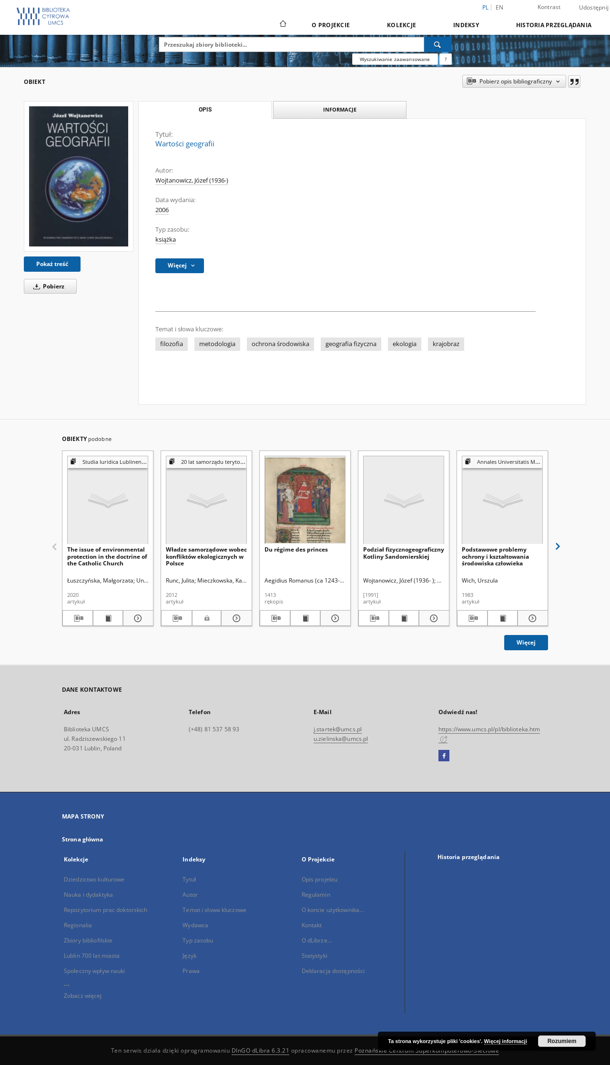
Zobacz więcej (83, 996)
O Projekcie (331, 25)
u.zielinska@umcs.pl (341, 739)
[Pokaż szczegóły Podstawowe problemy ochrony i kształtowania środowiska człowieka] (531, 618)
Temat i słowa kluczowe (214, 910)
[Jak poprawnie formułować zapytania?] (445, 59)
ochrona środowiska (280, 344)
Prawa (191, 971)
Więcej (526, 642)
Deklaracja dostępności (333, 971)
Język (189, 956)
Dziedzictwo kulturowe (94, 879)
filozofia (171, 344)
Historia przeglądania (553, 25)
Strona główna (82, 839)
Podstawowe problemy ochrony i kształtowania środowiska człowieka (495, 556)
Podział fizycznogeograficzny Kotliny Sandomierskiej (403, 552)
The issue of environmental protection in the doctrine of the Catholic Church (107, 556)
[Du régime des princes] (305, 500)
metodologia (217, 344)
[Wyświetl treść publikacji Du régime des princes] (305, 618)
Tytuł (189, 879)
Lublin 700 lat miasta (92, 956)
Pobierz (47, 286)
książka (165, 240)
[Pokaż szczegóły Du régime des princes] (334, 618)
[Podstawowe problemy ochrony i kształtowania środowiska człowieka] (502, 500)
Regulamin (316, 895)
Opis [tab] (205, 109)
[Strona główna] (282, 24)
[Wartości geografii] (78, 176)
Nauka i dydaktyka (88, 895)
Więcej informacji (505, 1041)
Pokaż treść (52, 264)
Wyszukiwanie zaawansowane (395, 59)
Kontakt (312, 925)
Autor (190, 895)
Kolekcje (401, 25)
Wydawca (195, 925)
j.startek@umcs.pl (338, 729)
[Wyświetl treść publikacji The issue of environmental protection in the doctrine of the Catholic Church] (108, 618)
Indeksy (466, 25)
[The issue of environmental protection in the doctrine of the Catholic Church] (108, 500)
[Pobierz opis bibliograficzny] (77, 618)
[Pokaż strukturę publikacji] (108, 462)
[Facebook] (443, 756)
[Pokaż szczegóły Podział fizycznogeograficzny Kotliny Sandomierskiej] (432, 618)
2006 (162, 210)
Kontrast (549, 7)
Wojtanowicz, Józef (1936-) (191, 180)
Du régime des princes (296, 549)
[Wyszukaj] (438, 44)
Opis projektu (320, 879)
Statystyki (314, 956)
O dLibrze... (317, 940)
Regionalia (78, 925)
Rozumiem (562, 1041)
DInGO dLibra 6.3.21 (261, 1050)
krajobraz (446, 344)
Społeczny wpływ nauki (94, 971)
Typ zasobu (198, 940)
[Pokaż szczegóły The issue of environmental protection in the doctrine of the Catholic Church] (137, 618)
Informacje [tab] (339, 109)
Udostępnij (594, 7)
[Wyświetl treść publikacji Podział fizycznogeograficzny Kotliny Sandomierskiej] (404, 618)
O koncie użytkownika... (333, 910)
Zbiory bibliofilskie (88, 940)
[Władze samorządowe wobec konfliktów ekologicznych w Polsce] (206, 500)
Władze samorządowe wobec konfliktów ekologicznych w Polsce (206, 556)
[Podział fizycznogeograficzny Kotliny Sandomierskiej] (404, 500)
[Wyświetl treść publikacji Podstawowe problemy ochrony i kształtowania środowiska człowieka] (503, 618)
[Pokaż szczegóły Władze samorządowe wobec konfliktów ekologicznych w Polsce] (235, 618)
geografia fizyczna (350, 344)
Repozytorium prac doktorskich (105, 910)
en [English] (500, 7)
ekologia (405, 344)
